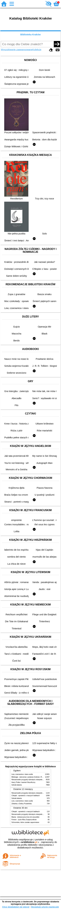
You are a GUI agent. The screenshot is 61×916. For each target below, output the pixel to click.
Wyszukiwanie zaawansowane (16, 49)
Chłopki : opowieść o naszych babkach (26, 795)
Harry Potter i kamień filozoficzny (23, 782)
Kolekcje (37, 49)
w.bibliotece (29, 842)
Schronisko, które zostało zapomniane (25, 822)
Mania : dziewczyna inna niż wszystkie (25, 817)
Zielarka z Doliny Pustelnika (22, 804)
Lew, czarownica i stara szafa (22, 774)
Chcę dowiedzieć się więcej (15, 907)
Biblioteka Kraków (30, 34)
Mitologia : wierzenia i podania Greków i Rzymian (29, 777)
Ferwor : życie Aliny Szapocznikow (24, 819)
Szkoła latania (17, 785)
